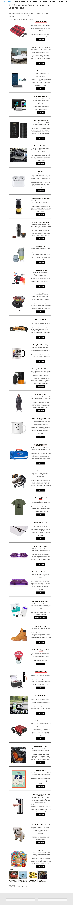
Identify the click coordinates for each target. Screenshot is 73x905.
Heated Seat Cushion (40, 746)
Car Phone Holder (40, 695)
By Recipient (34, 1)
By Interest (54, 1)
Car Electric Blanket (41, 21)
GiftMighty (8, 1)
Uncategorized (12, 885)
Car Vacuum (41, 471)
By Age (62, 1)
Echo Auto (40, 71)
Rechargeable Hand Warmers (41, 369)
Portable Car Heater (41, 270)
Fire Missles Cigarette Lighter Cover (41, 650)
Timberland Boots (40, 626)
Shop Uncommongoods (40, 617)
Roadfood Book (41, 770)
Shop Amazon (41, 39)
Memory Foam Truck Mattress (41, 47)
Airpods (40, 171)
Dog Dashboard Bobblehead (41, 825)
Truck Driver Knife (40, 319)
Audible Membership (40, 96)
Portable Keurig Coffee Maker (41, 198)
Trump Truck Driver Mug (41, 345)
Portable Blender (41, 246)
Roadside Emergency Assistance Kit (40, 445)
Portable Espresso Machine (40, 222)
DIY (67, 1)
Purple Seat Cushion (40, 546)
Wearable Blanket (40, 394)
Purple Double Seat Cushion (41, 572)
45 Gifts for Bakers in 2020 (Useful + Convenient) (19, 886)
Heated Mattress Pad (40, 522)
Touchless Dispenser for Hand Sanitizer (40, 795)
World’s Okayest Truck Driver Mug (41, 419)
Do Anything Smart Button (40, 601)
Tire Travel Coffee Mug (41, 120)
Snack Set (41, 850)
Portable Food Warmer (41, 294)
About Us (17, 1)
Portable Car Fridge (41, 671)
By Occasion (44, 1)
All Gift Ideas (24, 1)
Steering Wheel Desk (40, 146)
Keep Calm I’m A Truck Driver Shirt (41, 498)
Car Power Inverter (41, 721)
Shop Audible (41, 112)
